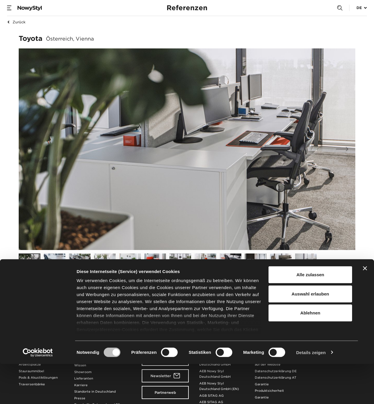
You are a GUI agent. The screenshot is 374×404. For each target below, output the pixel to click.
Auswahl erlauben (310, 333)
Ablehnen (310, 353)
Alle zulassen (310, 314)
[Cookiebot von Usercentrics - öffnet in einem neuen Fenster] (37, 392)
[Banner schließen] (365, 309)
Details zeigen (310, 392)
